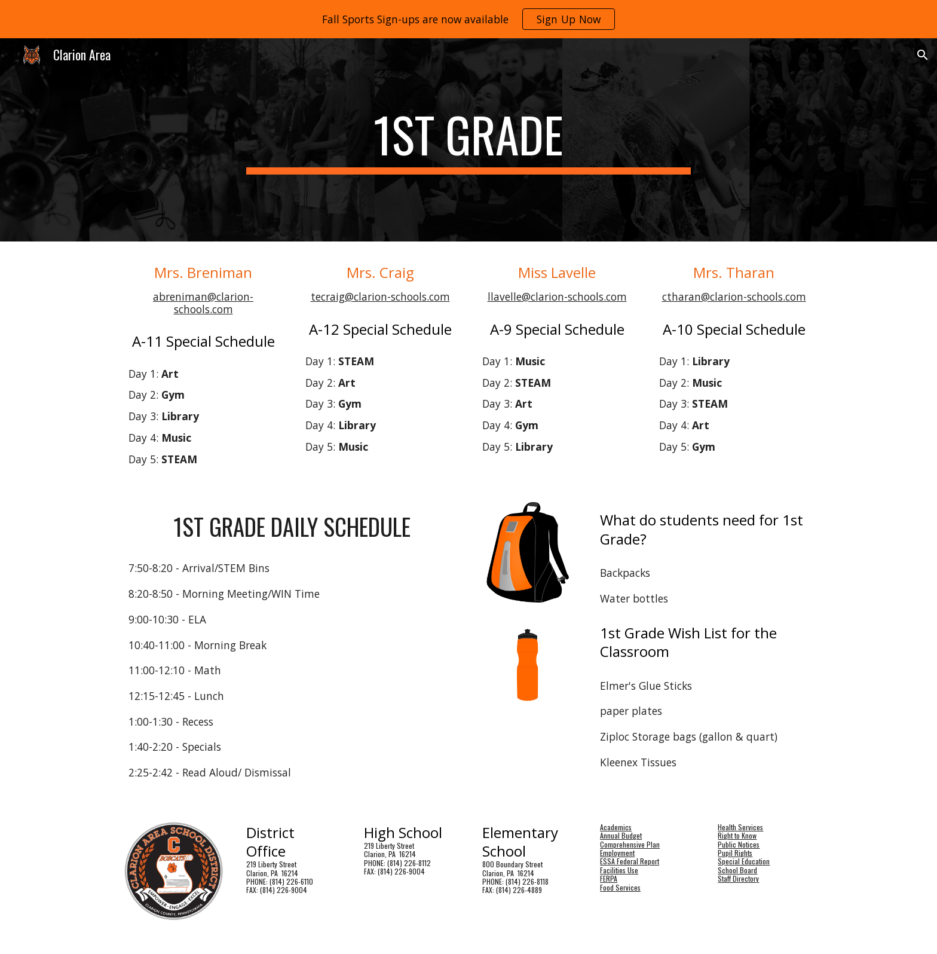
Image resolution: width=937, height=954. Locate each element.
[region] (468, 19)
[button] (922, 55)
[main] (468, 139)
